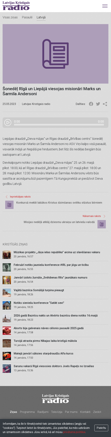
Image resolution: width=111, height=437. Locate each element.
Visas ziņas (10, 17)
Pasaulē (27, 17)
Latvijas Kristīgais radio (16, 5)
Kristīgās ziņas (15, 244)
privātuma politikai (74, 432)
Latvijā (41, 17)
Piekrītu (101, 428)
